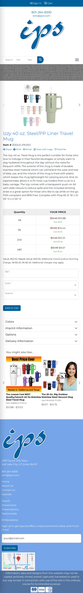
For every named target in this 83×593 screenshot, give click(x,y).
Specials (7, 494)
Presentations (10, 509)
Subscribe (10, 548)
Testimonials (9, 513)
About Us (7, 485)
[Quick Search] (8, 59)
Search (6, 500)
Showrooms (9, 505)
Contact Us (8, 490)
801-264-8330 (41, 12)
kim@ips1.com (41, 15)
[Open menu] (77, 60)
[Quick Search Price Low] (20, 59)
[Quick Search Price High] (31, 59)
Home (5, 481)
